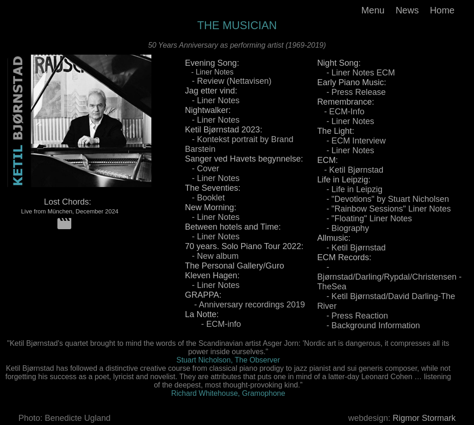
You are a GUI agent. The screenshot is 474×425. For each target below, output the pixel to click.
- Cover (202, 168)
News (407, 10)
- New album (212, 256)
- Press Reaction (352, 315)
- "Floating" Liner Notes (364, 218)
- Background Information (368, 325)
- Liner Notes (209, 72)
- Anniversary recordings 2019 (245, 304)
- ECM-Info (340, 111)
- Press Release (351, 92)
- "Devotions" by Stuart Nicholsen (383, 199)
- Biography (343, 228)
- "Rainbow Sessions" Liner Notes (384, 208)
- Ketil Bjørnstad (350, 170)
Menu (373, 10)
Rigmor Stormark (424, 418)
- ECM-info (213, 324)
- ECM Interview (351, 140)
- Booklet (205, 197)
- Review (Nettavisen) (228, 81)
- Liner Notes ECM (356, 72)
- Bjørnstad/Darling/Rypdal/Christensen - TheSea (389, 276)
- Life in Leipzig (349, 189)
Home (442, 10)
